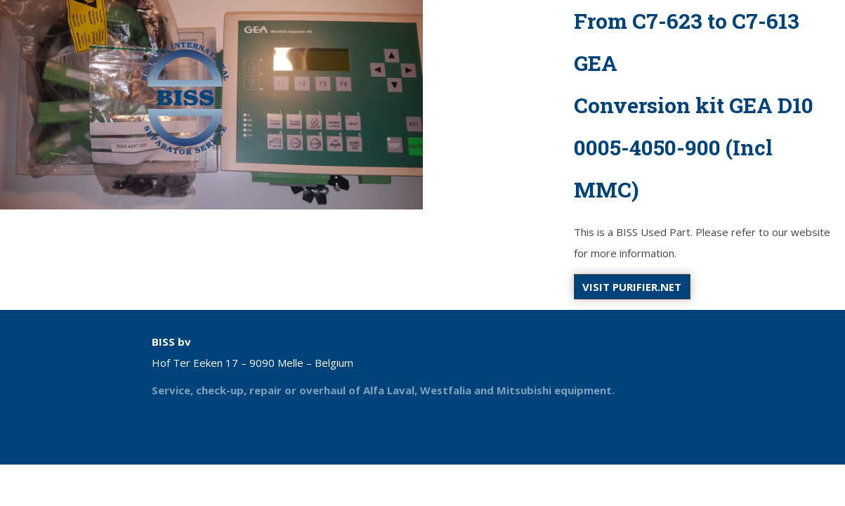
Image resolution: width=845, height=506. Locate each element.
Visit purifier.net (631, 287)
